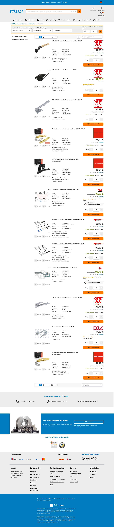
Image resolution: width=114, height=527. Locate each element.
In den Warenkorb (93, 65)
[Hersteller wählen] (21, 30)
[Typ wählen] (62, 30)
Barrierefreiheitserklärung (57, 482)
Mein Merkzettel (34, 477)
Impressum (92, 474)
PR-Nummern (73, 479)
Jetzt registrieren (88, 422)
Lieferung (33, 485)
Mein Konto (33, 471)
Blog (71, 476)
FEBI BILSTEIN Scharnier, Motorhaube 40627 (64, 70)
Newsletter (33, 480)
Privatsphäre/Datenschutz (57, 479)
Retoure (32, 483)
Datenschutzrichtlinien (78, 426)
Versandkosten (101, 52)
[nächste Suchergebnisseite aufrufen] (55, 37)
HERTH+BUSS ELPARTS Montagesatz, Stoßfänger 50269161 (68, 219)
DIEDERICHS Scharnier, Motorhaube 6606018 (64, 267)
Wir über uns (93, 471)
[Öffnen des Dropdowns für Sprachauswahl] (99, 2)
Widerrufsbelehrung (55, 476)
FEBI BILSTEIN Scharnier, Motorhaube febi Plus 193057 (67, 41)
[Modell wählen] (42, 30)
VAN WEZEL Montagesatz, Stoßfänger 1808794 (65, 189)
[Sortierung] (91, 37)
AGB (51, 485)
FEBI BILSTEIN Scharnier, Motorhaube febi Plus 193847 (67, 100)
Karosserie (31, 23)
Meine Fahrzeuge (35, 474)
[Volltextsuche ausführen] (79, 11)
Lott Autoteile (14, 23)
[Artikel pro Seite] (91, 385)
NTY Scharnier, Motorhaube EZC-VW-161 (63, 327)
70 (52, 37)
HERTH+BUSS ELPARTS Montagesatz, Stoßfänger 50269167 (68, 243)
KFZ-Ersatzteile (23, 23)
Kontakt (92, 477)
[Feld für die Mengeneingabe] (96, 60)
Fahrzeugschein (74, 482)
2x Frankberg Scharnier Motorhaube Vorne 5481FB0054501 (68, 129)
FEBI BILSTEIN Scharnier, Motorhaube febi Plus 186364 (67, 298)
